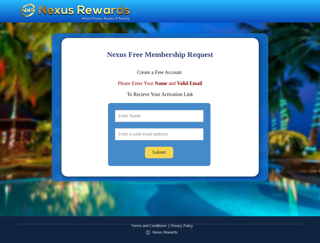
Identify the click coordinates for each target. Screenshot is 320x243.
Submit (159, 152)
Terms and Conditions (149, 225)
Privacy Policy (182, 225)
